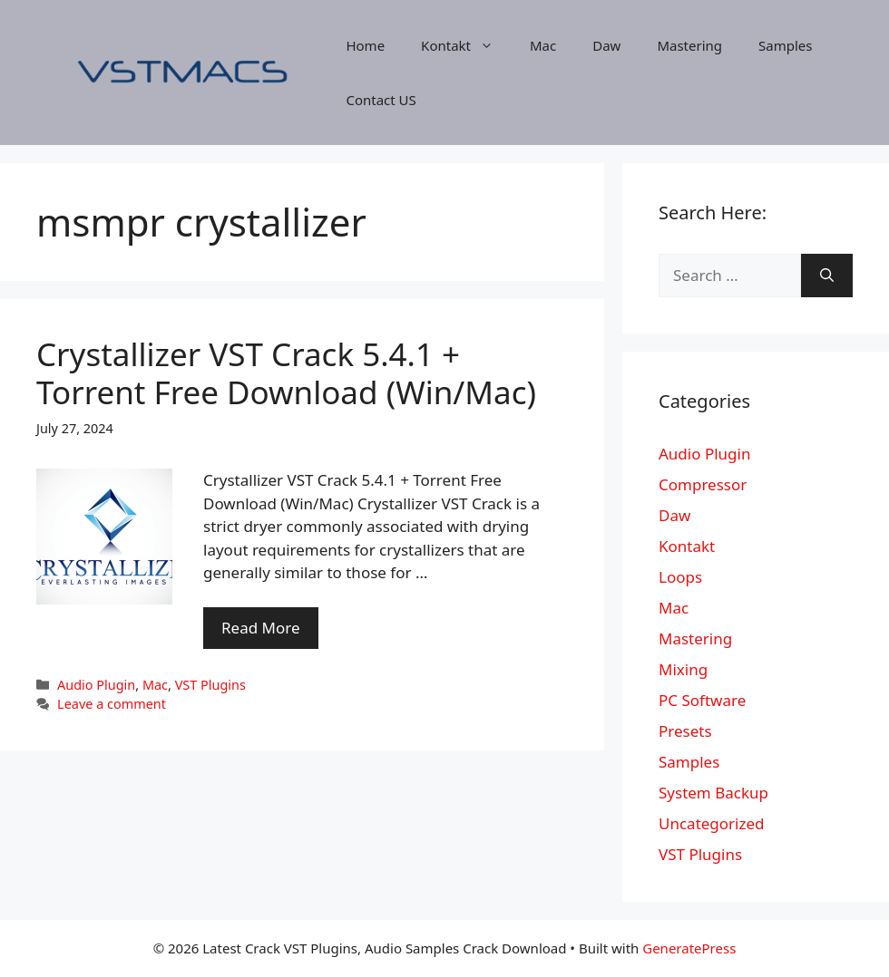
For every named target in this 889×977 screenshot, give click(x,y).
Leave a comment (111, 703)
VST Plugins (210, 684)
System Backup (713, 792)
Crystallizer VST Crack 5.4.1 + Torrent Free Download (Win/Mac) (286, 373)
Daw (606, 45)
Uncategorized (712, 823)
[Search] (827, 275)
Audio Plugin (96, 684)
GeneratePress (689, 948)
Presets (685, 731)
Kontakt (466, 45)
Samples (785, 45)
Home (365, 45)
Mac (543, 45)
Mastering (689, 45)
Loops (680, 576)
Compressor (703, 484)
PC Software (702, 700)
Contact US (380, 100)
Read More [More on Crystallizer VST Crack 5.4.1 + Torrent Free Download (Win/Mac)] (260, 627)
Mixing (683, 669)
